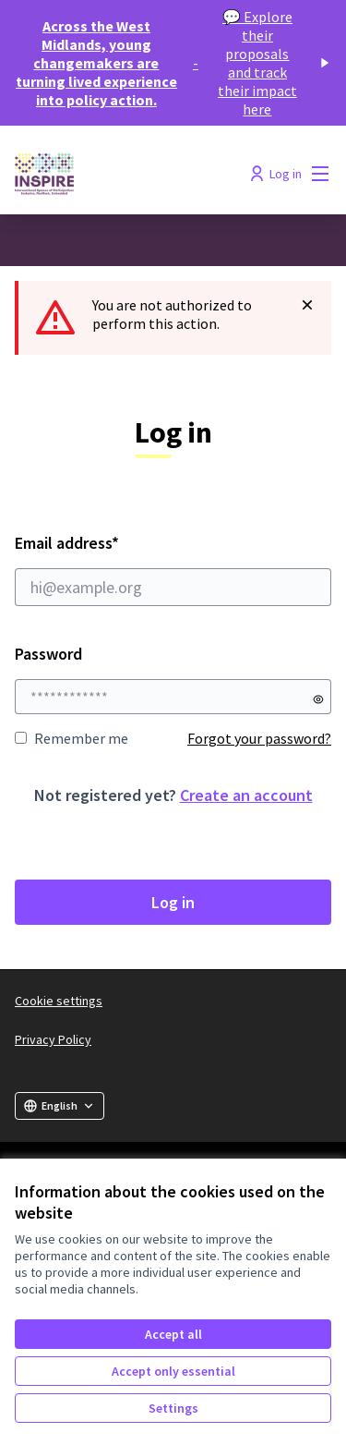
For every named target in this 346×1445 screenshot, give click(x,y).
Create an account (246, 795)
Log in (173, 902)
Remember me (71, 738)
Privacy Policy (53, 1039)
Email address (173, 569)
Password (48, 653)
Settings (173, 1408)
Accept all (173, 1334)
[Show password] (318, 699)
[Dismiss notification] (307, 305)
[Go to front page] (131, 173)
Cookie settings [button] (58, 1000)
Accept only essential (173, 1371)
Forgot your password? (259, 738)
